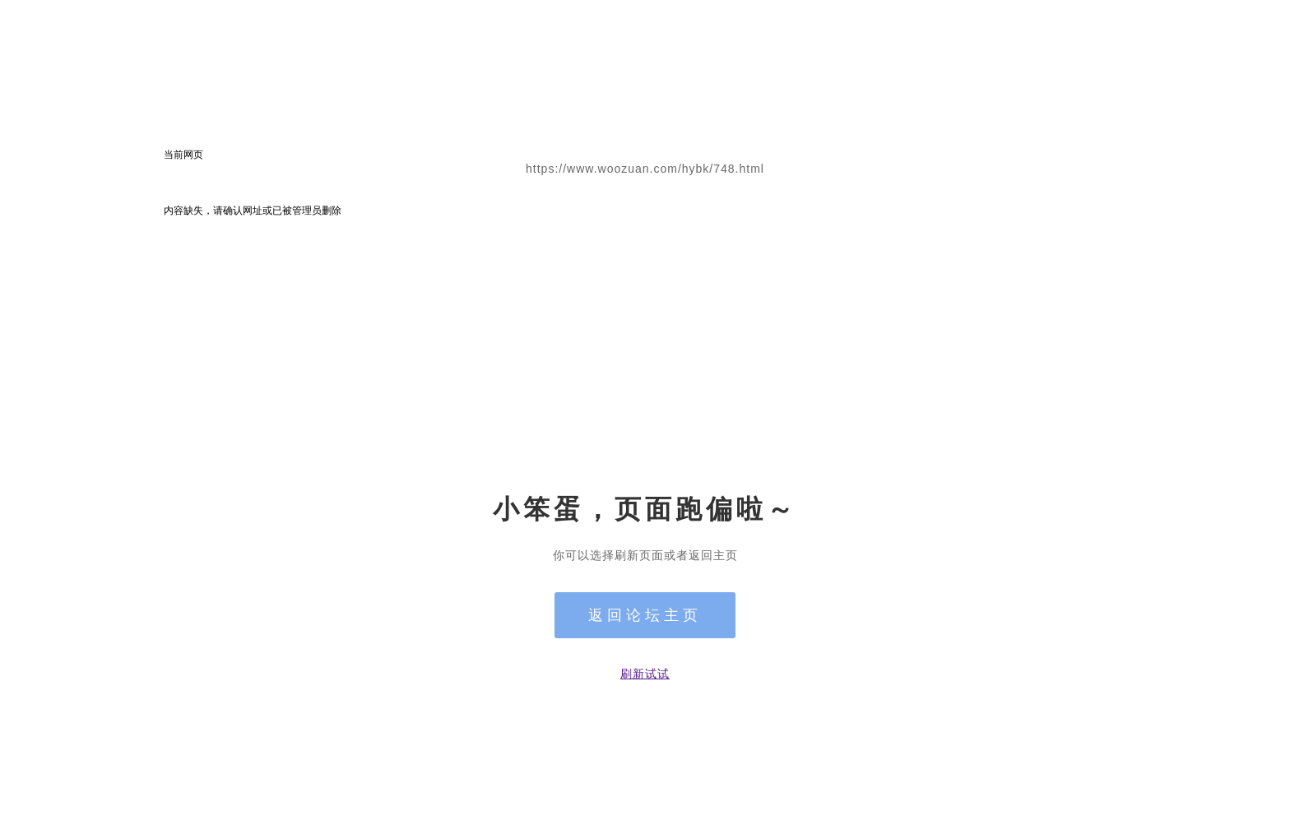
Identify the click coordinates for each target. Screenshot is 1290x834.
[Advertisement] (645, 341)
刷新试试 (645, 673)
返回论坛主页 (645, 615)
